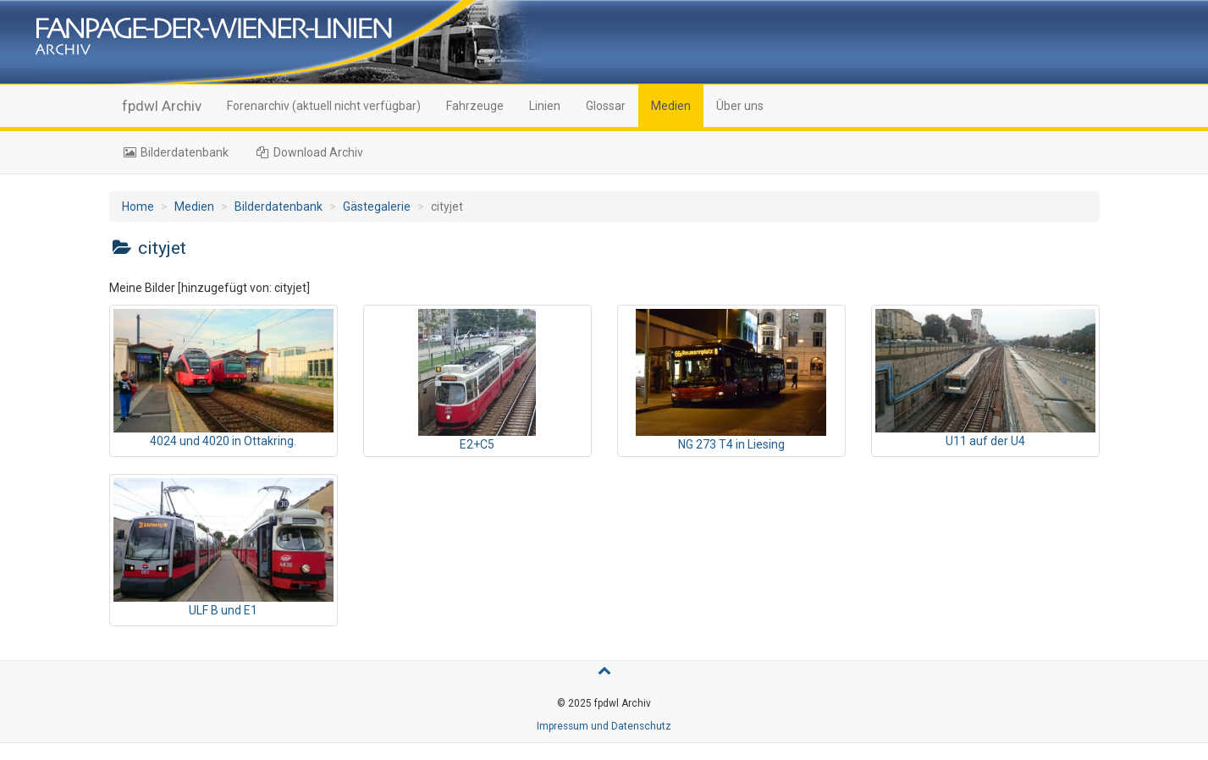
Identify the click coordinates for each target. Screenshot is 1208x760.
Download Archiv (308, 152)
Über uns (740, 106)
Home (138, 206)
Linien (544, 106)
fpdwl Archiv (161, 105)
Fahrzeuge (475, 106)
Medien (671, 106)
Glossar (606, 106)
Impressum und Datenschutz (604, 726)
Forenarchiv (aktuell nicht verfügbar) (324, 106)
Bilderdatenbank (175, 152)
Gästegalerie (377, 206)
